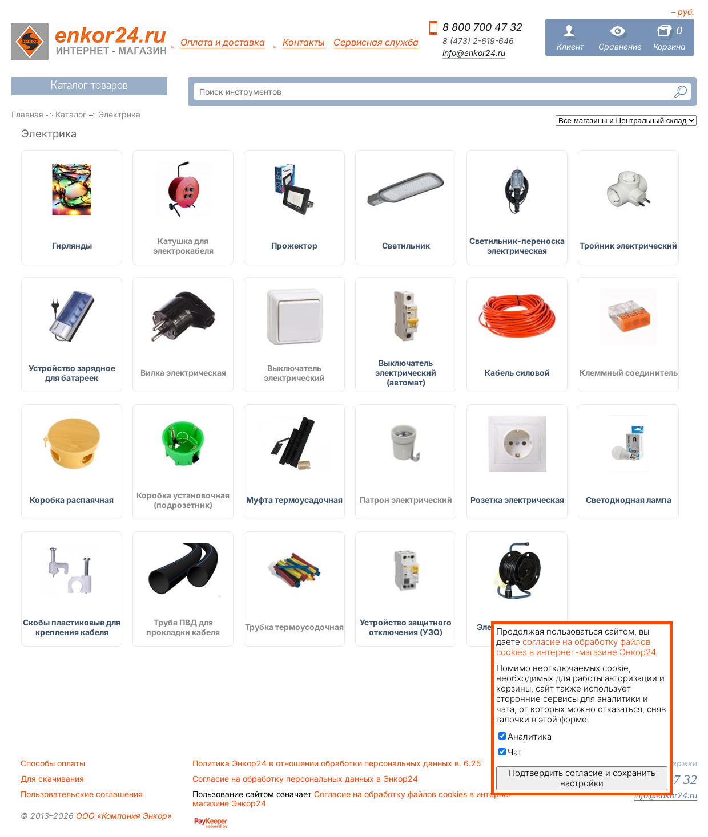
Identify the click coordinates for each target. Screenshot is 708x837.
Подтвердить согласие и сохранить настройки (582, 778)
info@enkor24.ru (473, 53)
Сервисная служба (376, 42)
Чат (510, 752)
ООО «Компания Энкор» (123, 815)
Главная (27, 114)
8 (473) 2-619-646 (478, 41)
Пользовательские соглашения (82, 794)
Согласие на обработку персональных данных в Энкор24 (305, 778)
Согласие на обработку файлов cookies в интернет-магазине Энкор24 (354, 798)
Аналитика (525, 736)
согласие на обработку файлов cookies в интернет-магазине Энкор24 (575, 646)
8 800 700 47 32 (482, 27)
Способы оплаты (53, 763)
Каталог (70, 114)
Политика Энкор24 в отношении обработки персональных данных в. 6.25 (336, 763)
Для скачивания (52, 778)
